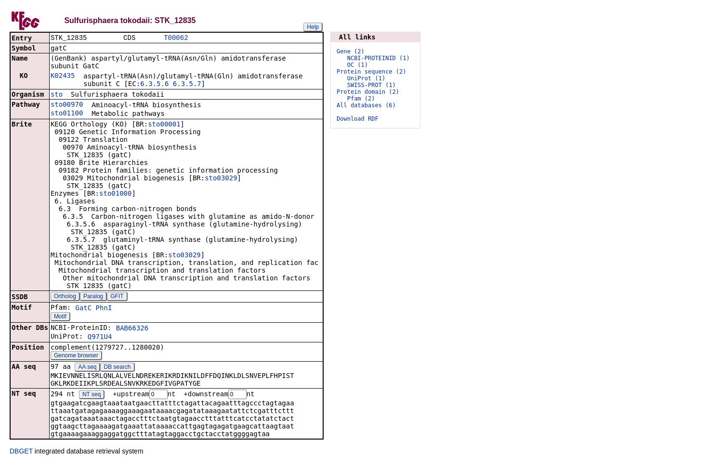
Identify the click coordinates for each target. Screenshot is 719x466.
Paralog (93, 297)
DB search (117, 368)
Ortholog (65, 297)
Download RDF (358, 118)
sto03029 (221, 179)
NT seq (91, 395)
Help (313, 27)
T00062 (176, 38)
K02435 (63, 76)
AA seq (87, 368)
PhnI (104, 309)
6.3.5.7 (187, 84)
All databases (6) (366, 105)
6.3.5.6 (154, 84)
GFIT (116, 297)
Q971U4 (100, 337)
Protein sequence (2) (371, 71)
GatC (83, 309)
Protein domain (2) (368, 91)
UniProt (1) (366, 78)
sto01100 (67, 114)
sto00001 (164, 125)
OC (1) (357, 65)
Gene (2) (351, 51)
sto (57, 95)
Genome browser (76, 356)
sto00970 (67, 105)
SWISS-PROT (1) (371, 85)
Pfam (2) (361, 98)
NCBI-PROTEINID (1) (378, 58)
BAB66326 (132, 329)
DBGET (21, 452)
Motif (60, 317)
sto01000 (115, 194)
